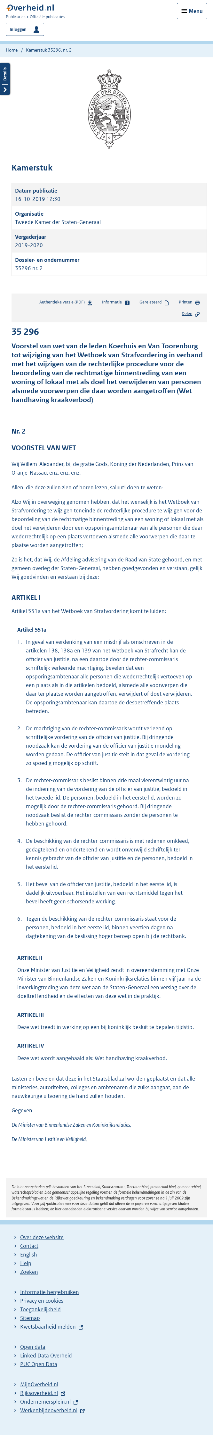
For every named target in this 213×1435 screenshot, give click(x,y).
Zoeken (29, 1271)
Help (25, 1263)
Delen (191, 314)
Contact (29, 1245)
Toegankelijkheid (40, 1309)
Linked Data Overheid (46, 1355)
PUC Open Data (38, 1364)
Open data (32, 1346)
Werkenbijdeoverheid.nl (48, 1410)
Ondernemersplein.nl (45, 1401)
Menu (196, 11)
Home (12, 50)
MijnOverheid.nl (39, 1384)
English (28, 1254)
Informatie (116, 302)
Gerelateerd (154, 302)
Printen (189, 302)
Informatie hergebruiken (49, 1292)
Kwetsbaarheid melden (48, 1326)
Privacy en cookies (41, 1300)
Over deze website (42, 1237)
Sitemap (30, 1318)
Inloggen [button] (18, 29)
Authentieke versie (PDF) (66, 303)
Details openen (5, 79)
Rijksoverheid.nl (39, 1393)
